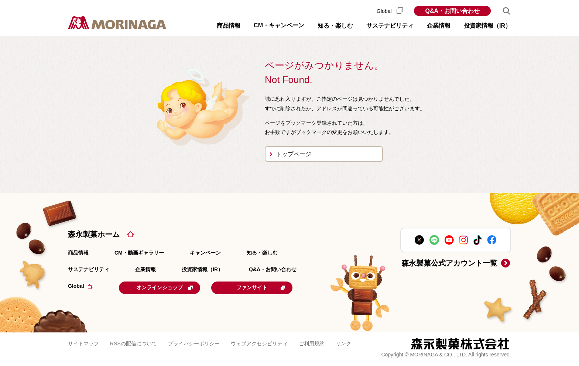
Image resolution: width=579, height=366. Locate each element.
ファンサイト (260, 287)
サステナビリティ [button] (390, 26)
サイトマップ (83, 343)
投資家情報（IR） (202, 269)
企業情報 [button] (438, 26)
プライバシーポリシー (194, 343)
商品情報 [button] (228, 26)
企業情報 (145, 269)
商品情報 (78, 253)
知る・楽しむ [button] (335, 26)
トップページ (293, 154)
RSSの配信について (133, 343)
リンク (343, 343)
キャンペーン (205, 253)
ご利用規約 (312, 343)
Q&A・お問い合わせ (452, 11)
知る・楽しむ (262, 253)
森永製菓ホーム (94, 234)
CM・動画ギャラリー (139, 253)
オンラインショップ (164, 287)
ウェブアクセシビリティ (259, 343)
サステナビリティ (88, 269)
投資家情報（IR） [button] (487, 26)
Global (390, 11)
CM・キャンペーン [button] (279, 25)
